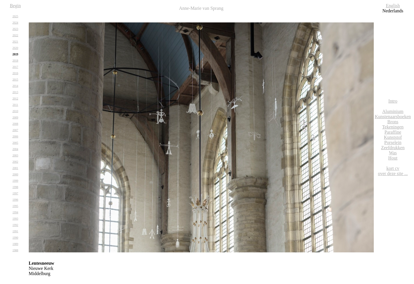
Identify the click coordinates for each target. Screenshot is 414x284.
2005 (15, 142)
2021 (15, 41)
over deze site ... (393, 173)
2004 (15, 149)
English (393, 5)
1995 (15, 206)
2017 (15, 66)
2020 (15, 47)
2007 (15, 130)
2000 (15, 174)
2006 (15, 136)
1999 (15, 180)
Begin (15, 5)
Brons (392, 121)
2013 (15, 92)
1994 (15, 212)
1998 (15, 187)
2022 (15, 35)
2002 (15, 161)
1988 (15, 250)
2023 (15, 28)
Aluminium (392, 111)
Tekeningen (392, 126)
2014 (15, 85)
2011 (15, 104)
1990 (15, 237)
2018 (15, 60)
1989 (15, 243)
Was (393, 152)
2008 (15, 123)
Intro (392, 101)
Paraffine (392, 132)
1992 (15, 225)
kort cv (392, 168)
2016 (15, 73)
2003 (15, 155)
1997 (15, 193)
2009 (15, 117)
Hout (392, 158)
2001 (15, 168)
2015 (15, 79)
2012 (15, 98)
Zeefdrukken (393, 147)
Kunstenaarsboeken (393, 116)
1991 (15, 231)
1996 (15, 199)
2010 (15, 111)
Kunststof (393, 137)
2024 (15, 22)
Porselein (393, 142)
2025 (15, 16)
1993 (15, 218)
